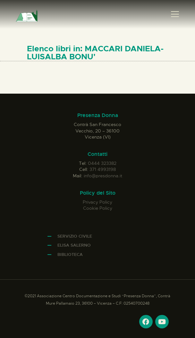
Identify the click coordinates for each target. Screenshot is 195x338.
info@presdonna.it (103, 176)
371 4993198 (102, 169)
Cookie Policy (97, 208)
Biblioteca (70, 254)
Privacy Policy (97, 202)
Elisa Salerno (74, 245)
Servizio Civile (74, 236)
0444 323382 (102, 163)
